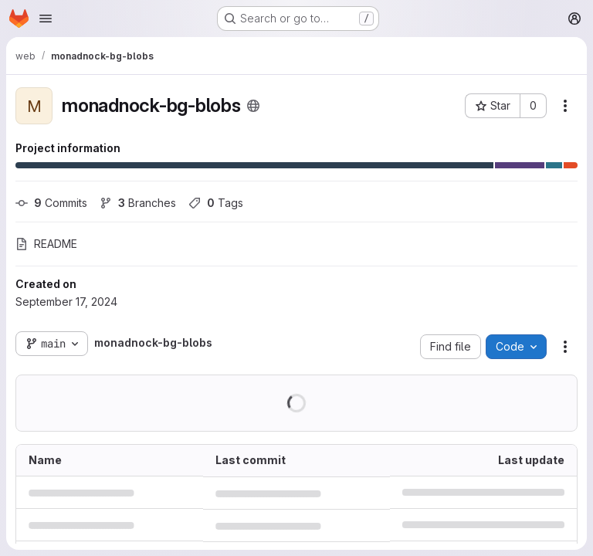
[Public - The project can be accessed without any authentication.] (253, 106)
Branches (138, 202)
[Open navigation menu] (45, 18)
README (46, 243)
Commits (51, 202)
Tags (215, 202)
